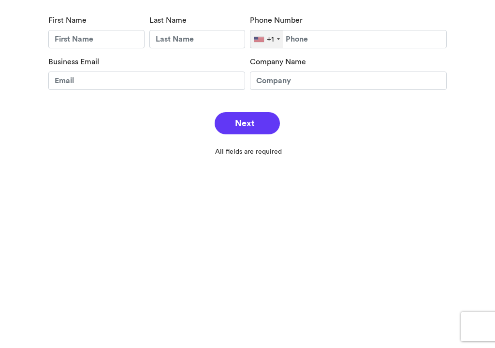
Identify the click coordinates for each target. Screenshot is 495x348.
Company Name (278, 62)
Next (245, 123)
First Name (67, 20)
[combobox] (266, 39)
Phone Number (276, 20)
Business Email (73, 62)
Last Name (168, 20)
